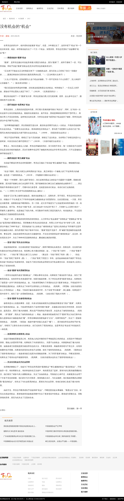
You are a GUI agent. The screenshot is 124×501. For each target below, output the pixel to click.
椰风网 (102, 457)
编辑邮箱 (113, 499)
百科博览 (60, 8)
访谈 (29, 478)
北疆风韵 (26, 457)
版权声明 (120, 499)
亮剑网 (88, 457)
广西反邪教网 (35, 457)
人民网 (33, 464)
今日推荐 (21, 18)
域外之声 (31, 489)
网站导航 (17, 2)
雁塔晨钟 (95, 457)
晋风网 (81, 457)
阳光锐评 (59, 478)
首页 (4, 18)
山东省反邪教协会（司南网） (67, 457)
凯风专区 (12, 18)
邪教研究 (31, 485)
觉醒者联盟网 (29, 460)
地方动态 (45, 478)
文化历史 (50, 8)
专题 (43, 482)
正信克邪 (19, 8)
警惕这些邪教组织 (47, 492)
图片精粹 (71, 8)
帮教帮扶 (59, 485)
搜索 (121, 8)
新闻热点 (29, 8)
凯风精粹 (59, 489)
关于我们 (105, 499)
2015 (28, 18)
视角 (43, 485)
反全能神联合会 (17, 460)
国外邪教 (31, 492)
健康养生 (40, 8)
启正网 (115, 457)
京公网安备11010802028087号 (35, 499)
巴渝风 (108, 457)
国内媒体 (45, 489)
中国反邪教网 (16, 457)
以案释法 (59, 482)
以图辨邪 (31, 482)
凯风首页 (5, 2)
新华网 (39, 464)
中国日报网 (16, 464)
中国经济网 (25, 464)
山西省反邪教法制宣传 (49, 457)
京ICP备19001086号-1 (18, 499)
